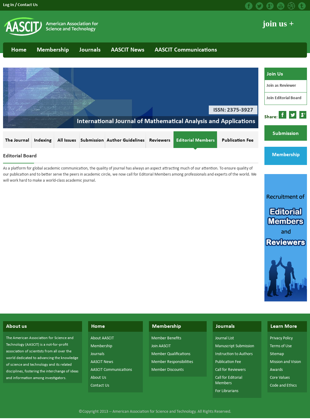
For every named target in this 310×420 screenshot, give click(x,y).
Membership (53, 50)
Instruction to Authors (234, 354)
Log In (9, 5)
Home (18, 50)
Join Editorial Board (284, 98)
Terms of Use (281, 346)
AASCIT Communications (186, 50)
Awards (276, 370)
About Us (98, 377)
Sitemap (277, 354)
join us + (278, 23)
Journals (90, 50)
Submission (286, 133)
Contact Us (28, 5)
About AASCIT (102, 338)
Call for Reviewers (230, 370)
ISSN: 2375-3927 (233, 110)
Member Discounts (167, 370)
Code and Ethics (283, 385)
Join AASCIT (161, 346)
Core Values (280, 377)
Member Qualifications (170, 354)
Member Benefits (166, 338)
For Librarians (226, 391)
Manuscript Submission (234, 346)
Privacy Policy (281, 338)
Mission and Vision (285, 362)
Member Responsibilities (172, 362)
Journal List (224, 338)
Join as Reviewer (281, 85)
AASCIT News (127, 50)
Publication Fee (228, 362)
